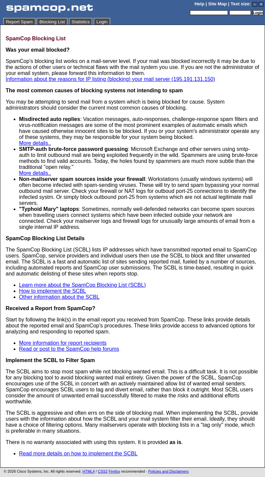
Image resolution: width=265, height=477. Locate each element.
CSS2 (102, 471)
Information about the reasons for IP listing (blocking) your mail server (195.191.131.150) (110, 79)
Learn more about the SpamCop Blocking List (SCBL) (82, 285)
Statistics (80, 21)
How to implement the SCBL (52, 291)
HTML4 (88, 471)
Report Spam (19, 21)
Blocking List (52, 21)
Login (101, 21)
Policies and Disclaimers (168, 471)
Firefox (114, 471)
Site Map (217, 3)
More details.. (35, 143)
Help (199, 3)
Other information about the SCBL (59, 297)
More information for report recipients (62, 343)
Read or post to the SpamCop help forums (69, 349)
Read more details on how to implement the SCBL (78, 453)
